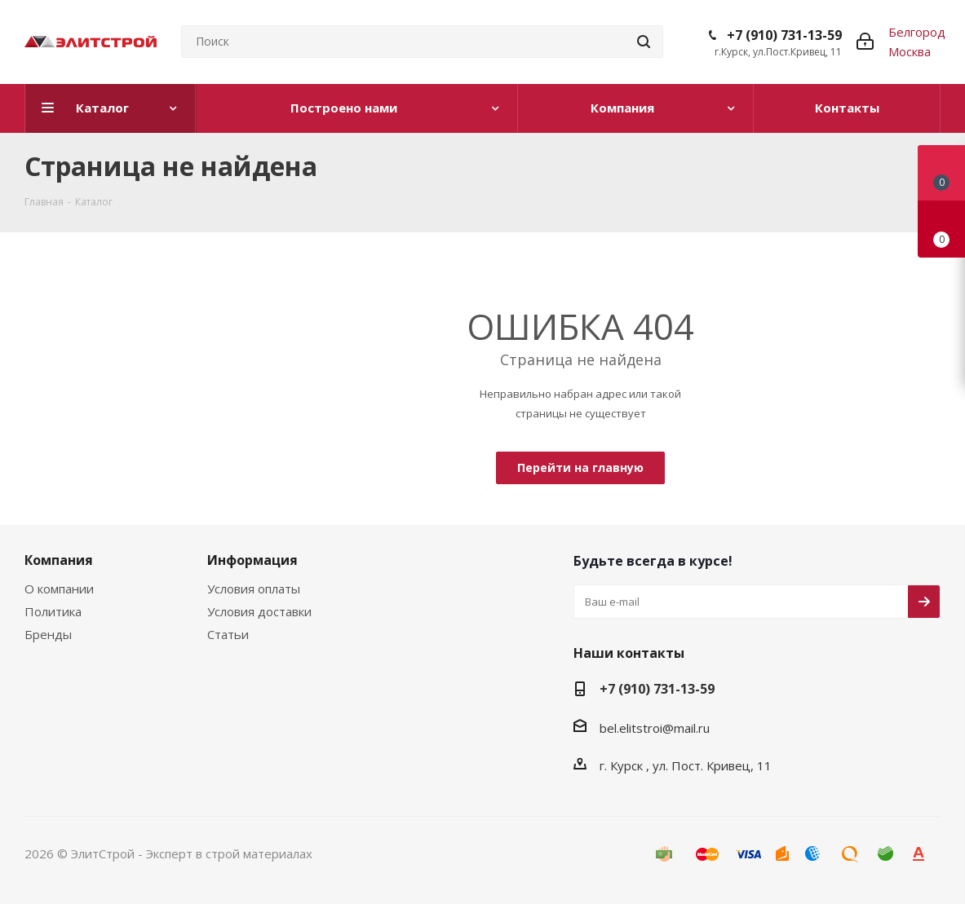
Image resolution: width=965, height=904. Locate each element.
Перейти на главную (580, 467)
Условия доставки (259, 611)
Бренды (48, 634)
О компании (59, 588)
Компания (58, 560)
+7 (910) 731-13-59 (784, 35)
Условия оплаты (253, 588)
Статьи (228, 634)
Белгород (916, 32)
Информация (252, 560)
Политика (53, 611)
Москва (909, 51)
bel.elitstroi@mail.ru (655, 728)
